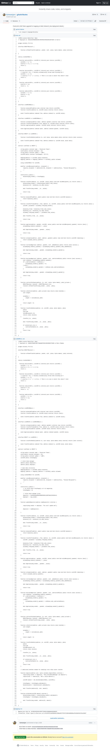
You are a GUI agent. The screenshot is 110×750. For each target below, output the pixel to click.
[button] (95, 21)
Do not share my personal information (84, 745)
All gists (38, 3)
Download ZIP (102, 21)
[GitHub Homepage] (18, 745)
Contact (62, 745)
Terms (32, 745)
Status (46, 745)
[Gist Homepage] (6, 3)
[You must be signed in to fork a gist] (103, 14)
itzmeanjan (10, 14)
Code (6, 21)
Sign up (105, 3)
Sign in (98, 3)
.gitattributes (22, 14)
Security (42, 745)
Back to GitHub (46, 3)
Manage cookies (69, 745)
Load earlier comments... (57, 718)
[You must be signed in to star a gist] (95, 14)
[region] (55, 32)
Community (52, 745)
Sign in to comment (67, 737)
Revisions (15, 21)
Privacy (36, 745)
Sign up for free (20, 737)
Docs (57, 745)
